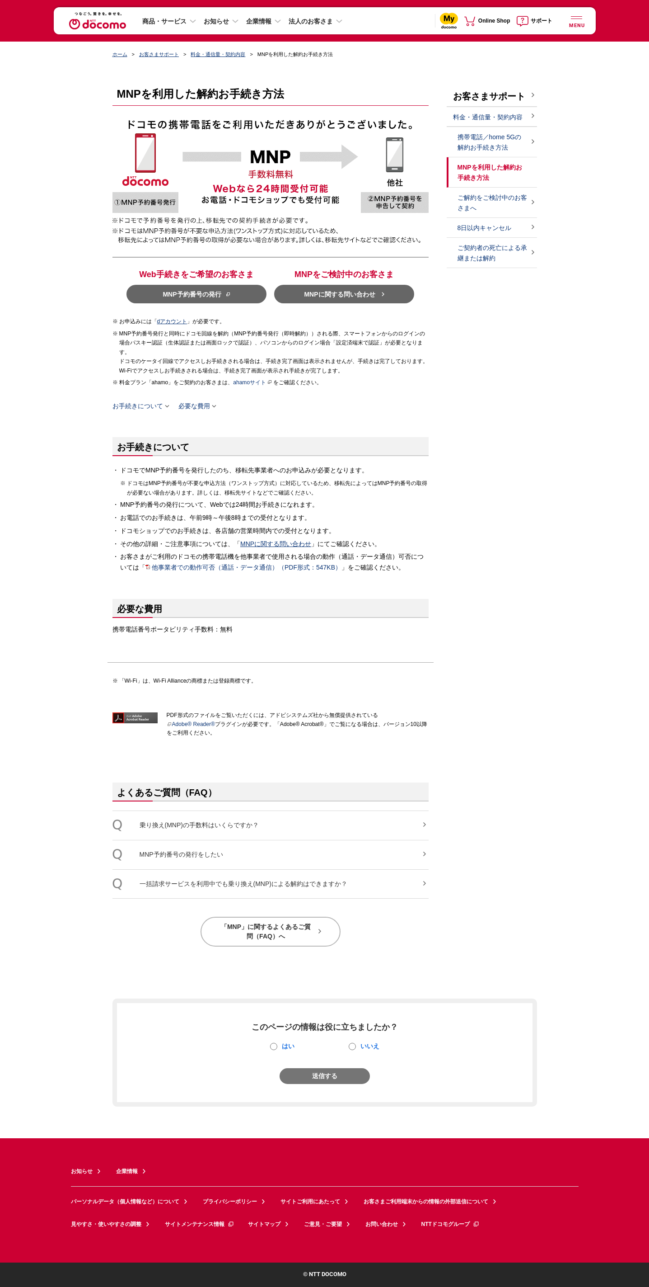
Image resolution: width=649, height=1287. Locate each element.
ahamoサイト (252, 382)
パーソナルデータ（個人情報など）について (125, 1201)
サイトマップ (264, 1224)
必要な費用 (194, 406)
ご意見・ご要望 (323, 1224)
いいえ (369, 1046)
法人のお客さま (311, 21)
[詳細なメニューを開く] (576, 20)
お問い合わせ (381, 1224)
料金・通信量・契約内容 (218, 54)
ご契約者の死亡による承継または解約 (492, 253)
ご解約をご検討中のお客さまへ (492, 203)
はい (288, 1046)
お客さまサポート (159, 54)
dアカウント (172, 321)
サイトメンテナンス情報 (199, 1224)
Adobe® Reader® (191, 724)
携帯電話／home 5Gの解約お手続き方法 (490, 142)
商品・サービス (164, 21)
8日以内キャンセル (485, 227)
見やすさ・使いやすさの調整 (106, 1224)
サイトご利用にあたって (310, 1201)
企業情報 (258, 21)
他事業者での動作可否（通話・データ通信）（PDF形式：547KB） (246, 567)
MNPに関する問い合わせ (275, 543)
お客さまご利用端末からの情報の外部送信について (426, 1201)
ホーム (119, 54)
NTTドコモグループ (450, 1224)
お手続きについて (137, 406)
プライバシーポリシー (230, 1201)
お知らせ (216, 21)
